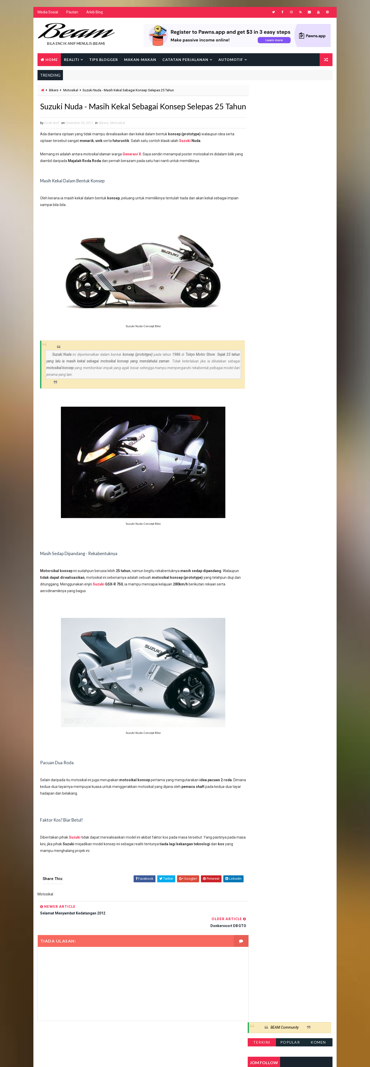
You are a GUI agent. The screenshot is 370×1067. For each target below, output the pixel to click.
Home (51, 60)
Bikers (53, 91)
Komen (318, 106)
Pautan (72, 13)
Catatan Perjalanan (185, 60)
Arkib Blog (94, 13)
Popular (290, 106)
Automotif (230, 60)
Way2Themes (81, 1058)
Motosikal (70, 91)
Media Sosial (47, 13)
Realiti (71, 60)
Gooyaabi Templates (136, 1058)
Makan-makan (140, 60)
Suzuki (184, 153)
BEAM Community (285, 92)
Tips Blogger (103, 60)
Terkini (262, 106)
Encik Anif (186, 1058)
